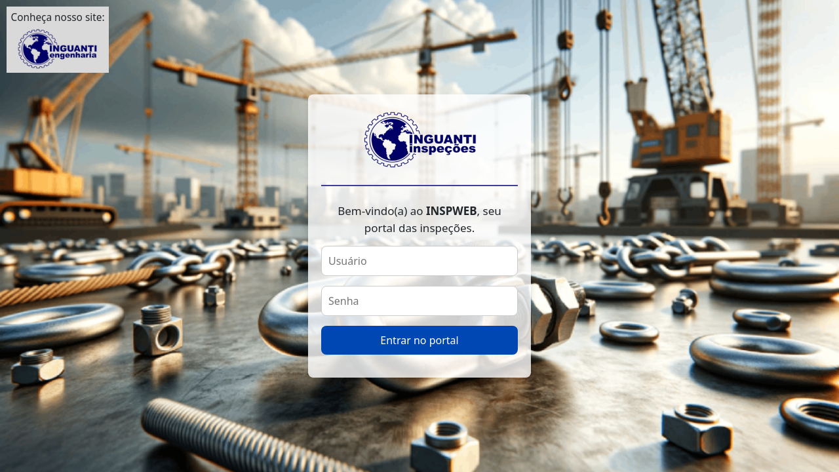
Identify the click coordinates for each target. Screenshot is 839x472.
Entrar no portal (419, 340)
